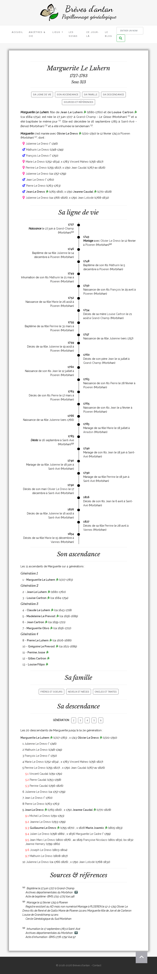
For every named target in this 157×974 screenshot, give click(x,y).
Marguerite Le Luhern (40, 579)
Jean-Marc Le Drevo (42, 839)
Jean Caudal (79, 167)
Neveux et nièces (78, 691)
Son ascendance (67, 94)
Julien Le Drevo (39, 833)
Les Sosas (73, 34)
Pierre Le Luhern (37, 640)
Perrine (54, 326)
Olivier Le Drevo (67, 133)
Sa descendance (113, 94)
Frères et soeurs (51, 691)
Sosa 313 (78, 82)
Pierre (114, 383)
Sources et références (78, 102)
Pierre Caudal (38, 779)
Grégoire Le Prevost (41, 646)
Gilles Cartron (37, 658)
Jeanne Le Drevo (40, 821)
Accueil (17, 32)
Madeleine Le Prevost (41, 616)
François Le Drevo (37, 155)
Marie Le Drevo (35, 161)
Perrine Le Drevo (36, 167)
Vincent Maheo (79, 161)
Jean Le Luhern (71, 112)
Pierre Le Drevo (35, 185)
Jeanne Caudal (83, 191)
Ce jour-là (92, 34)
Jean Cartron (35, 622)
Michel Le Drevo (39, 815)
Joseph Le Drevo (40, 849)
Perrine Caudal (39, 785)
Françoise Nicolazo (95, 839)
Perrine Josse (36, 652)
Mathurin (114, 265)
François (115, 289)
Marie (55, 301)
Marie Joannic (95, 827)
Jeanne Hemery (35, 843)
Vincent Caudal (38, 773)
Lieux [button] (56, 32)
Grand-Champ (86, 117)
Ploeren (125, 133)
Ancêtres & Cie (37, 34)
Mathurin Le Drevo (37, 149)
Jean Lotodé (86, 197)
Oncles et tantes (106, 691)
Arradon (88, 432)
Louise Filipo (36, 664)
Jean (111, 358)
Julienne (62, 252)
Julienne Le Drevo (37, 143)
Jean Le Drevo (35, 179)
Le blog (108, 34)
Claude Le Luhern (38, 610)
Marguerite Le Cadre (88, 833)
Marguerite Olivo (38, 628)
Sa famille (90, 94)
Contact (97, 965)
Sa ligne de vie (42, 94)
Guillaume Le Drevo (43, 827)
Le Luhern (95, 68)
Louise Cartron (122, 112)
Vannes (87, 529)
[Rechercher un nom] (130, 31)
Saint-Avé (127, 121)
